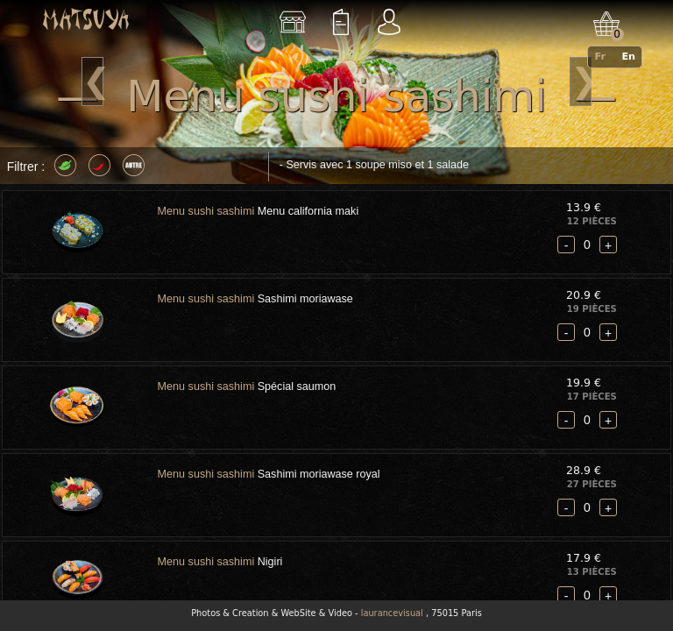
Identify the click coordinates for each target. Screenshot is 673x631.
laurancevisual (392, 613)
